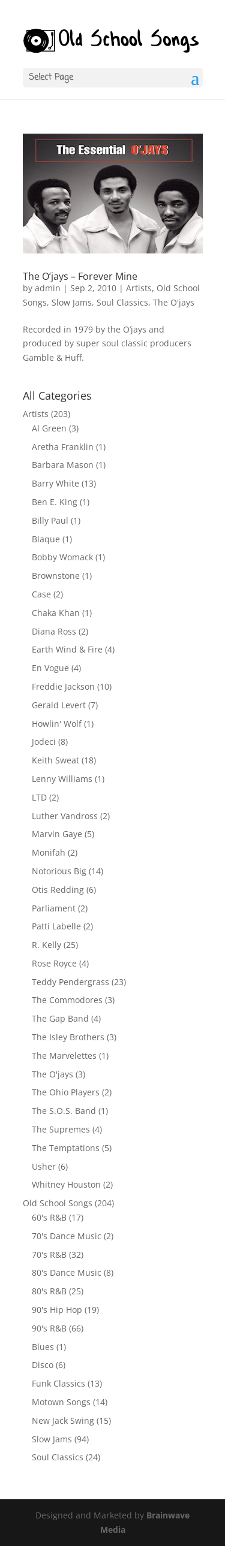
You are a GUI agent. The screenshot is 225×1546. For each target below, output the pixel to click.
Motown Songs (61, 1402)
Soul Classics (122, 302)
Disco (42, 1364)
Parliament (54, 908)
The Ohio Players (66, 1092)
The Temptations (66, 1148)
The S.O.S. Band (64, 1110)
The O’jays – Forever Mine (80, 276)
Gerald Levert (59, 705)
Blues (43, 1346)
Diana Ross (54, 631)
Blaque (46, 539)
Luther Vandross (65, 816)
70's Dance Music (66, 1236)
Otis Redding (58, 889)
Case (41, 594)
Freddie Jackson (63, 686)
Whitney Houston (66, 1184)
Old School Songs (57, 1203)
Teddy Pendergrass (70, 982)
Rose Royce (54, 963)
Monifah (48, 852)
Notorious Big (59, 871)
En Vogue (50, 668)
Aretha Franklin (63, 446)
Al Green (49, 428)
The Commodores (67, 999)
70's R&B (49, 1254)
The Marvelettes (64, 1055)
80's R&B (49, 1291)
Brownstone (56, 575)
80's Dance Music (66, 1272)
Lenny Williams (62, 778)
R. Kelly (46, 944)
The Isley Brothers (68, 1037)
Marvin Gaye (57, 834)
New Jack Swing (63, 1420)
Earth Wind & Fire (67, 649)
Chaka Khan (56, 612)
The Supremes (61, 1129)
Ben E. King (54, 502)
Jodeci (44, 741)
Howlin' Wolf (57, 723)
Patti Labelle (56, 926)
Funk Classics (58, 1383)
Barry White (55, 483)
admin (48, 288)
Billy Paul (50, 520)
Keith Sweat (55, 760)
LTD (39, 797)
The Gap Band (60, 1018)
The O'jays (173, 302)
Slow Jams (72, 302)
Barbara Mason (63, 464)
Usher (44, 1166)
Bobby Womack (62, 557)
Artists (139, 288)
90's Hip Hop (57, 1309)
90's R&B (49, 1328)
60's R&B (49, 1217)
